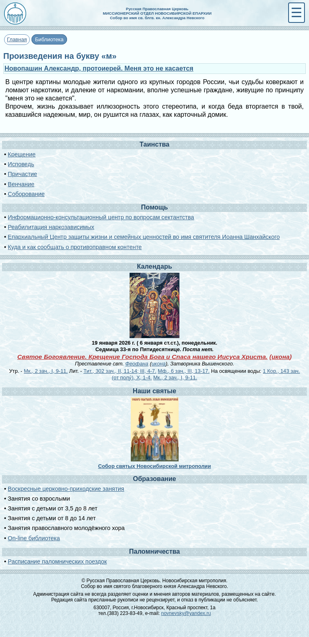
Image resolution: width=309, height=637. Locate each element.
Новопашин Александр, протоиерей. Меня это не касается (98, 68)
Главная (17, 39)
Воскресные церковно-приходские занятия (66, 489)
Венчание (21, 184)
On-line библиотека (34, 538)
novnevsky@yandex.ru (186, 613)
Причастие (22, 174)
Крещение (22, 154)
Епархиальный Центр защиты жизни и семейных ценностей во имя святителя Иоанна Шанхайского (144, 237)
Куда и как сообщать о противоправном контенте (75, 247)
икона (280, 356)
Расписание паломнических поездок (57, 561)
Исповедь (21, 164)
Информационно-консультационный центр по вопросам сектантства (101, 217)
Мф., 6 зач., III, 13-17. (184, 371)
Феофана (136, 364)
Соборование (26, 194)
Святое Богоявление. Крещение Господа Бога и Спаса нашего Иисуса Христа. (142, 356)
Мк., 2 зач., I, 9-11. (45, 371)
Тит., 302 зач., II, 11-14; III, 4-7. (119, 371)
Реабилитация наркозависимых (51, 227)
